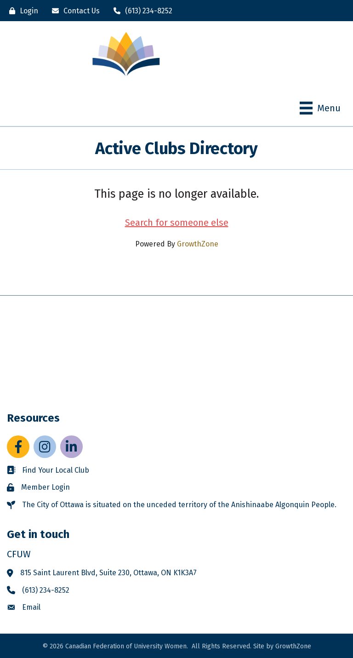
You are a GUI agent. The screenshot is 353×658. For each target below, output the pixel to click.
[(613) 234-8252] (140, 11)
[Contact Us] (73, 11)
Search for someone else (176, 222)
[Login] (21, 11)
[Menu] (320, 108)
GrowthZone (197, 244)
